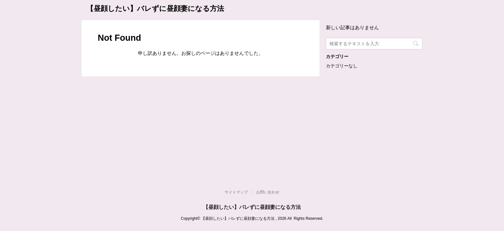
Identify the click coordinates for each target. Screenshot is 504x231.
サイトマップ (236, 101)
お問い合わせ (267, 101)
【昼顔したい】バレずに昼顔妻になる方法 (155, 8)
